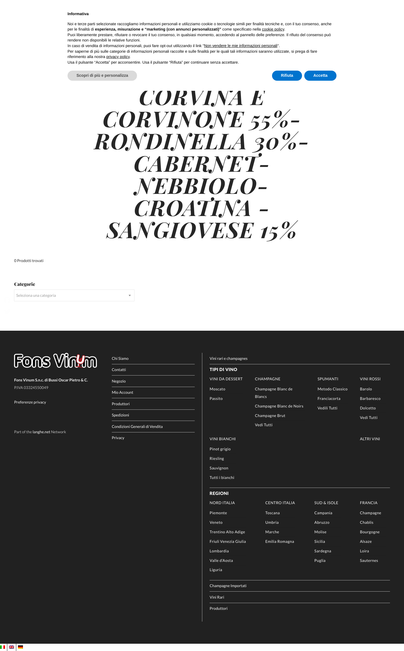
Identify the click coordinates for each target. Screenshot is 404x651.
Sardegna (322, 550)
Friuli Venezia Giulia (228, 541)
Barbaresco (370, 398)
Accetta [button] (320, 75)
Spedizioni (120, 415)
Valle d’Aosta (221, 560)
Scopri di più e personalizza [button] (102, 75)
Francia (369, 502)
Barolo (366, 388)
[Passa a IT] (2, 647)
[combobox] (74, 295)
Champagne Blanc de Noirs (279, 406)
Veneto (216, 522)
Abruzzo (321, 522)
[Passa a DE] (20, 647)
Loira (364, 550)
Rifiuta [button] (287, 75)
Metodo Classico (332, 388)
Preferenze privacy (30, 402)
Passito (216, 398)
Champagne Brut (270, 415)
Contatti (119, 369)
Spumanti (327, 378)
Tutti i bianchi (222, 477)
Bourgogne (370, 531)
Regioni (219, 493)
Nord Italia (222, 502)
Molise (320, 531)
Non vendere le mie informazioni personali (240, 45)
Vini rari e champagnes (228, 358)
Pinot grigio (220, 448)
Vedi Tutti (264, 424)
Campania (323, 512)
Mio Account (122, 392)
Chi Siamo (120, 358)
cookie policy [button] (273, 29)
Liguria (216, 569)
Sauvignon (219, 467)
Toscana (272, 512)
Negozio (119, 381)
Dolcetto (368, 408)
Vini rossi (370, 378)
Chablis (366, 522)
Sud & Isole (326, 502)
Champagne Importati (228, 585)
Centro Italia (280, 502)
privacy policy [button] (118, 56)
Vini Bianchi (223, 438)
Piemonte (218, 512)
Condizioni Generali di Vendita (137, 426)
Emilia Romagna (279, 541)
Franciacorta (328, 398)
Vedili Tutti (327, 408)
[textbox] (74, 295)
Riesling (217, 458)
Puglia (320, 560)
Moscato (217, 388)
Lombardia (219, 550)
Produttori (121, 403)
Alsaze (366, 541)
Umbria (272, 522)
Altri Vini (370, 438)
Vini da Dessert (226, 378)
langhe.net (41, 431)
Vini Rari (217, 597)
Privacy (118, 437)
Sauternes (369, 560)
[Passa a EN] (11, 647)
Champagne (267, 378)
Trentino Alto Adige (227, 531)
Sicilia (319, 541)
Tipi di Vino (223, 369)
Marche (272, 531)
